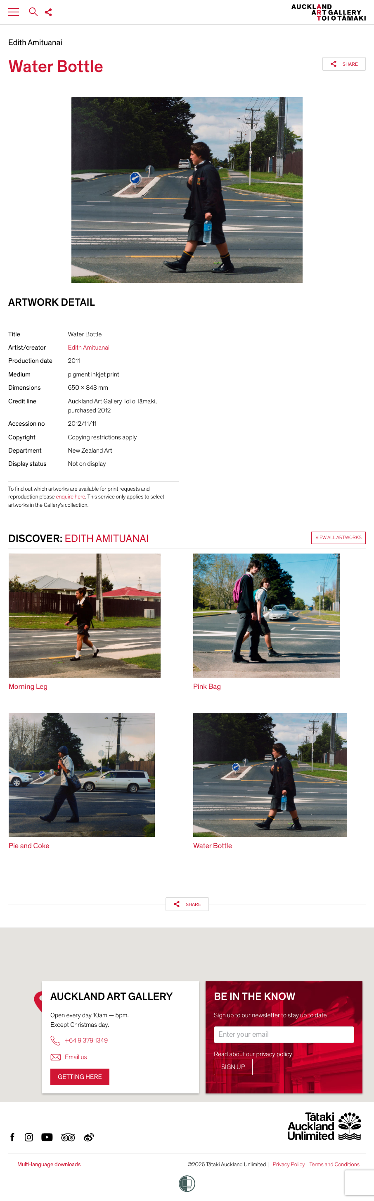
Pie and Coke (29, 846)
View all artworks (338, 538)
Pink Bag (207, 687)
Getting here (80, 1076)
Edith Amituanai (35, 43)
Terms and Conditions (334, 1164)
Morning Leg (28, 687)
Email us (68, 1057)
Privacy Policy (288, 1164)
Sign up (233, 1067)
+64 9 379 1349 (79, 1041)
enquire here (70, 497)
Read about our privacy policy (253, 1054)
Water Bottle (212, 846)
